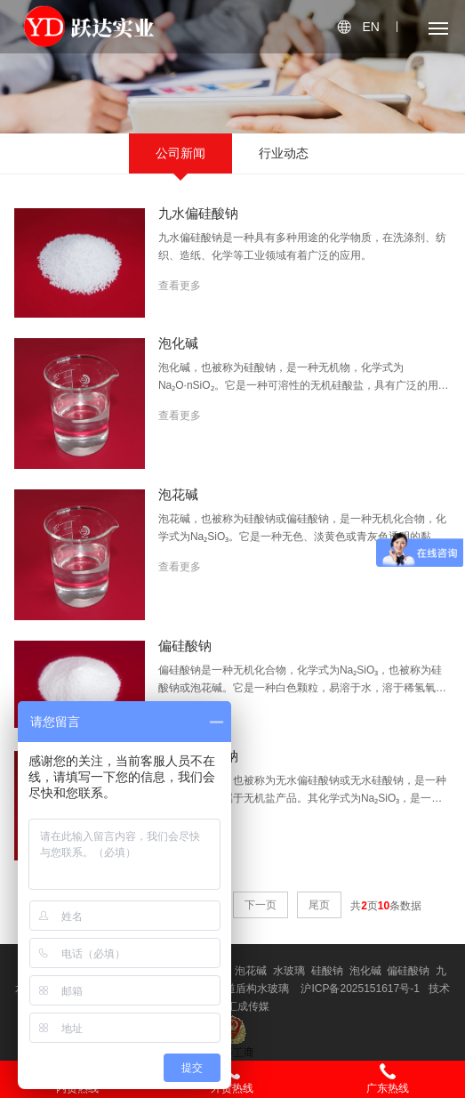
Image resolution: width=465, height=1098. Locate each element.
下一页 (261, 905)
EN (370, 27)
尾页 (319, 905)
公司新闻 (180, 153)
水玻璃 (289, 971)
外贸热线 (232, 1077)
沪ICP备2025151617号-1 (360, 988)
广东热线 (387, 1077)
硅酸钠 (327, 971)
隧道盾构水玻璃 (251, 988)
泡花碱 (251, 971)
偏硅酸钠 (408, 971)
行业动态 (284, 153)
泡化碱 (365, 971)
